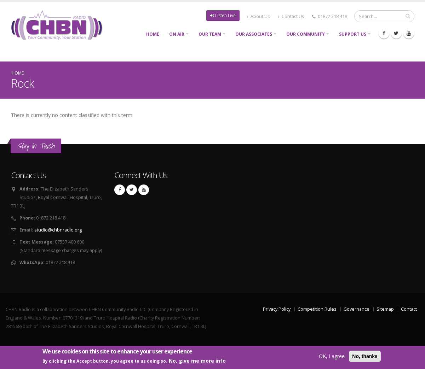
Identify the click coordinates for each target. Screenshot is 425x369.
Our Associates (253, 34)
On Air (176, 34)
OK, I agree (332, 356)
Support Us (352, 34)
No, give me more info (197, 361)
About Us (258, 16)
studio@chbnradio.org (58, 230)
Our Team (210, 34)
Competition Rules (317, 309)
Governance (356, 309)
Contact (409, 309)
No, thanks (365, 356)
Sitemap (385, 309)
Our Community (305, 34)
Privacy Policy (277, 309)
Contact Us (291, 16)
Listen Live (223, 15)
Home (152, 34)
